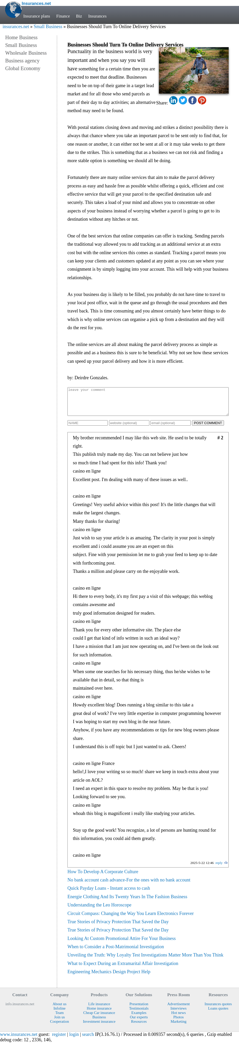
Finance (63, 16)
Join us (59, 1022)
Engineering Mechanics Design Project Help (108, 977)
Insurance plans (36, 16)
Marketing (179, 1027)
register (59, 1039)
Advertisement (178, 1009)
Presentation (138, 1009)
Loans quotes (218, 1014)
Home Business (21, 37)
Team (59, 1018)
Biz (79, 16)
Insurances (97, 16)
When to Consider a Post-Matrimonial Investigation (115, 952)
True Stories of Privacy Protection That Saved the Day (118, 927)
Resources (139, 1027)
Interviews (179, 1014)
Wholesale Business (26, 53)
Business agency (22, 60)
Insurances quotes (218, 1009)
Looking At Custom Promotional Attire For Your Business (121, 943)
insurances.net (16, 26)
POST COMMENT (208, 428)
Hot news (178, 1018)
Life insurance (99, 1009)
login (74, 1039)
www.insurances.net (18, 1039)
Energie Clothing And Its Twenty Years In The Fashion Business (127, 902)
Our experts (139, 1022)
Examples (138, 1018)
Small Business (48, 26)
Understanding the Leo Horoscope (99, 910)
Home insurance (99, 1014)
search (88, 1039)
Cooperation (59, 1027)
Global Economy (22, 68)
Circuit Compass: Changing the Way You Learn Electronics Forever (130, 918)
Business (99, 1022)
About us (59, 1009)
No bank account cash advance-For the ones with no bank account (128, 885)
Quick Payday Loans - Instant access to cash (108, 893)
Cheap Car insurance (99, 1018)
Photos (178, 1022)
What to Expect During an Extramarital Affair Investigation (122, 968)
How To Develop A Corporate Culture (102, 877)
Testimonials (139, 1014)
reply (219, 868)
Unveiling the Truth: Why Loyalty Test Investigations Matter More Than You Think (145, 960)
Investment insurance (99, 1027)
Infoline (59, 1014)
